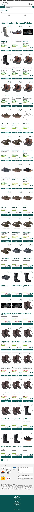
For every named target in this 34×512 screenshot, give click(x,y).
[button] (8, 26)
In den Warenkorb (6, 50)
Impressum (17, 502)
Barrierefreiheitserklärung (17, 505)
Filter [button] (9, 18)
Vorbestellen (6, 323)
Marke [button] (25, 15)
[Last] (7, 460)
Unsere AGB (17, 501)
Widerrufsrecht (17, 504)
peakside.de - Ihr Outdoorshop (17, 499)
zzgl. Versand (9, 266)
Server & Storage (17, 509)
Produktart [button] (8, 15)
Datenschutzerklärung (17, 503)
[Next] (5, 460)
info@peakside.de (22, 476)
